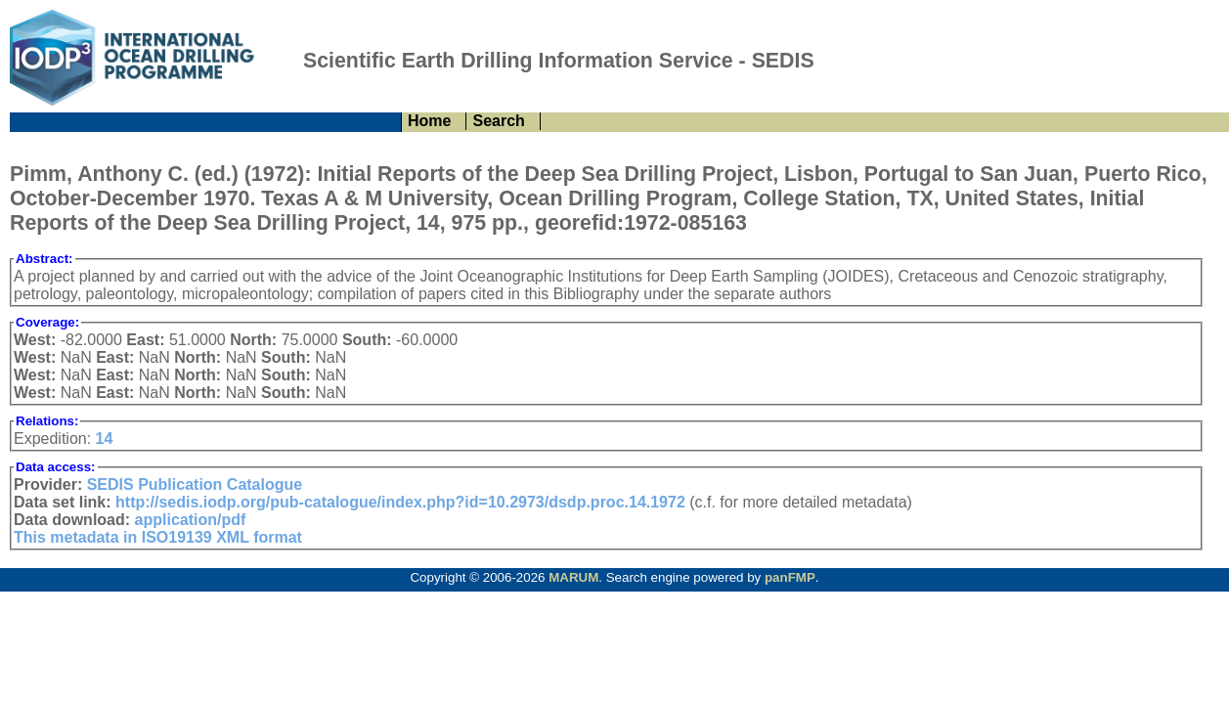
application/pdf (190, 519)
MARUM (573, 577)
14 (104, 438)
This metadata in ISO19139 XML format (158, 537)
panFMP (790, 577)
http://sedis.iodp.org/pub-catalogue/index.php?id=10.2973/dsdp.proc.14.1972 (400, 502)
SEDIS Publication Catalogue (194, 484)
